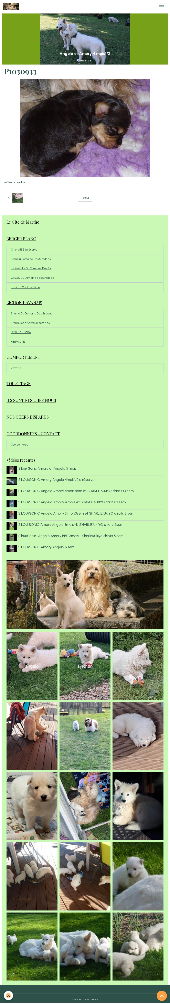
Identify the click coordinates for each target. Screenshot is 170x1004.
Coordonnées (19, 444)
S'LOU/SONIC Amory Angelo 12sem (46, 546)
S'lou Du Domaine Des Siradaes (31, 259)
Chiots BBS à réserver (25, 249)
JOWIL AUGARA (21, 332)
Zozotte (16, 368)
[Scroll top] (162, 996)
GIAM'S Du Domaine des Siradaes (32, 278)
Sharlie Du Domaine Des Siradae (32, 313)
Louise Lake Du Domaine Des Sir (31, 268)
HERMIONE (18, 341)
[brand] (12, 6)
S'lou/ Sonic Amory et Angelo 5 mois (47, 468)
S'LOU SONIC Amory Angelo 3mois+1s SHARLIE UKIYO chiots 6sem (70, 524)
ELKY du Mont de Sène (25, 287)
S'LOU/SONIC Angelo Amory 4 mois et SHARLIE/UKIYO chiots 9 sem (72, 502)
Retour (85, 197)
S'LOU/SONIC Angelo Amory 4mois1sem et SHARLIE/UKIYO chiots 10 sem (76, 490)
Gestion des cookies (85, 998)
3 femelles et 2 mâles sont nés (30, 323)
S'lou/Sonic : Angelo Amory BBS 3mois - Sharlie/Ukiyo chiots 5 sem (71, 535)
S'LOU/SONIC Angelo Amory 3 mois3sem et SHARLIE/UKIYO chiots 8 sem (76, 513)
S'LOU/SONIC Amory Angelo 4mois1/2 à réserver (57, 479)
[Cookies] (8, 995)
